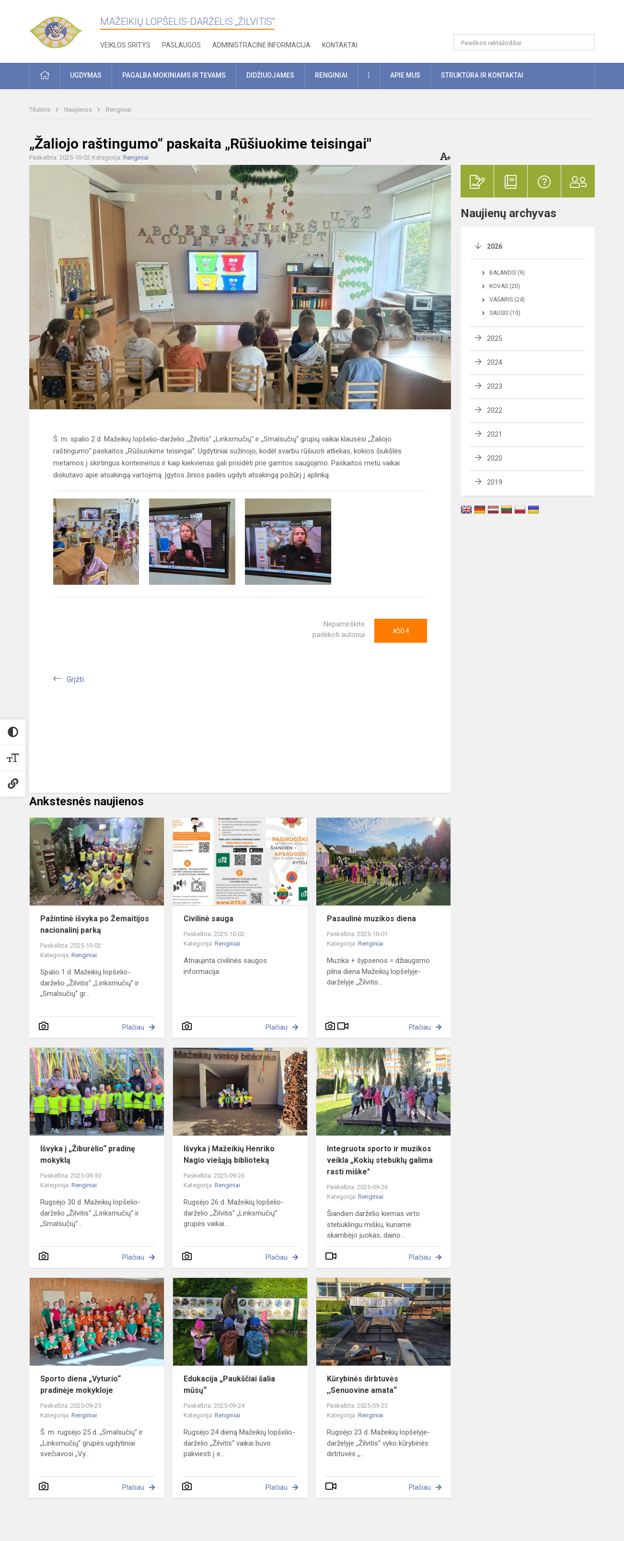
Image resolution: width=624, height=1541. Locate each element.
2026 (494, 246)
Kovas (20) (504, 286)
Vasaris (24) (507, 299)
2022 (494, 410)
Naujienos (78, 109)
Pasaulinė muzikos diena (371, 918)
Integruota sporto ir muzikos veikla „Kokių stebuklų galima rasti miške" (380, 1160)
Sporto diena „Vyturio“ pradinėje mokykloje (80, 1384)
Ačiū (401, 631)
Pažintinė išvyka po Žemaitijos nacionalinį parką (94, 924)
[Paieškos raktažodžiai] (524, 42)
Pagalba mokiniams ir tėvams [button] (174, 75)
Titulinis (40, 109)
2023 (494, 386)
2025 (494, 338)
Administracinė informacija (261, 45)
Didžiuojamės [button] (270, 75)
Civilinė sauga (208, 918)
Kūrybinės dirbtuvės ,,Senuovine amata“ (362, 1384)
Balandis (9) (507, 272)
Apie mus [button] (405, 75)
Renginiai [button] (331, 75)
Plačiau (133, 1027)
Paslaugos (181, 45)
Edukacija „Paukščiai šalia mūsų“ (229, 1384)
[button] (529, 20)
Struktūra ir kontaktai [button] (482, 75)
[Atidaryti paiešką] (584, 42)
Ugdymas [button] (86, 75)
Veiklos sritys (125, 45)
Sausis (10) (504, 313)
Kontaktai (340, 45)
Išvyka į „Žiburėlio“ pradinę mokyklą (87, 1154)
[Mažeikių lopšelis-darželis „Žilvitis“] (65, 28)
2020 (494, 458)
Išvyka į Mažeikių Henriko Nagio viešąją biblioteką (229, 1154)
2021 (494, 434)
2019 (494, 482)
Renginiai (118, 109)
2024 (494, 362)
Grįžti (75, 679)
